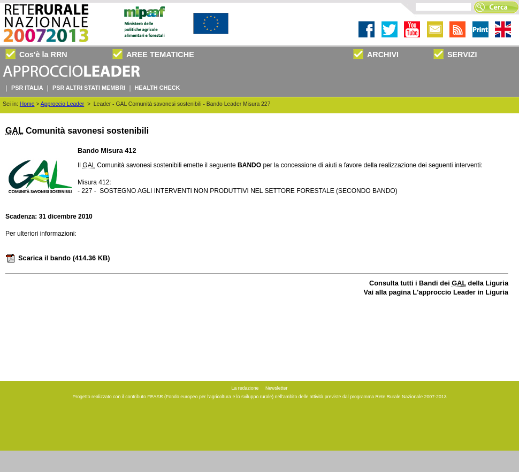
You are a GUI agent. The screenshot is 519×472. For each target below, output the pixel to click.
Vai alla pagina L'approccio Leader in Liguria (436, 292)
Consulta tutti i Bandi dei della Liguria (438, 283)
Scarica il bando (57, 258)
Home (27, 104)
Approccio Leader (62, 104)
